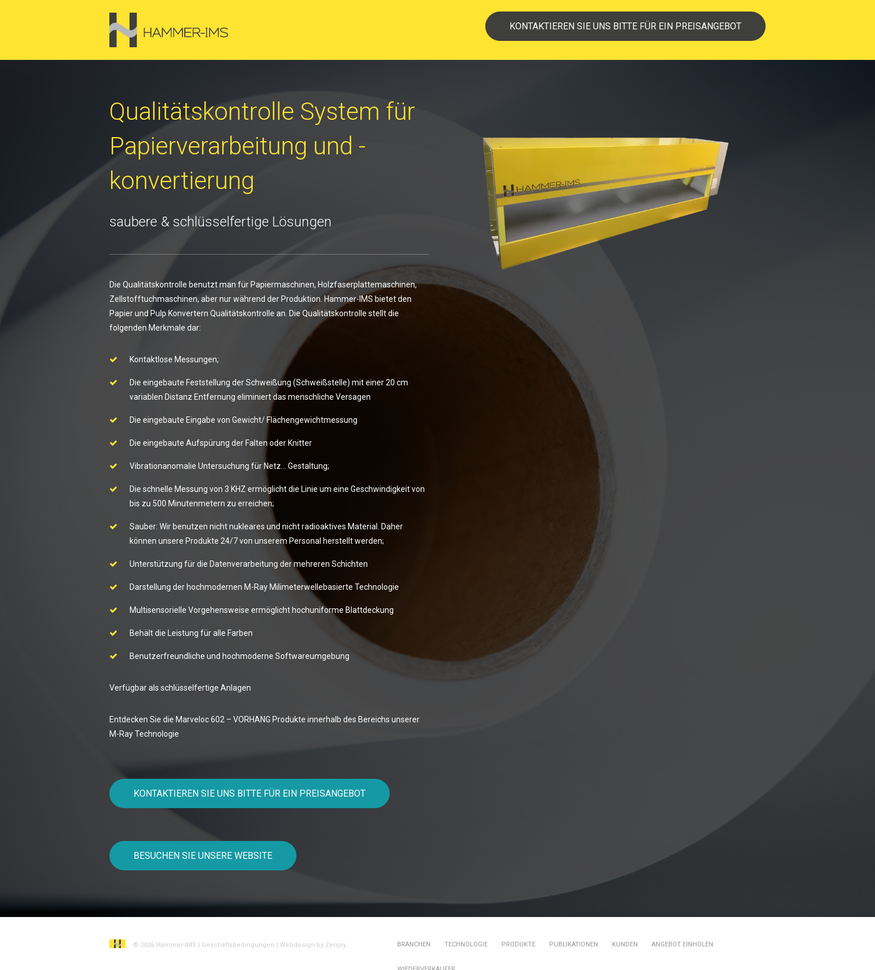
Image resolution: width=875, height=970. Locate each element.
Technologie (466, 944)
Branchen (414, 944)
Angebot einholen (682, 944)
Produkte (518, 944)
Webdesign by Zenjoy (313, 945)
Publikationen (573, 944)
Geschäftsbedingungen (238, 945)
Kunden (625, 944)
